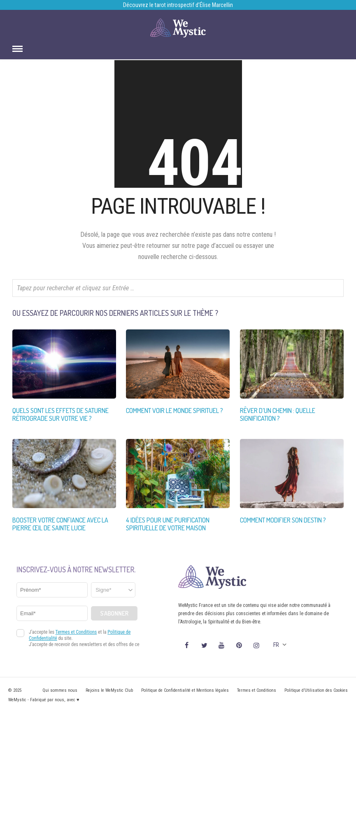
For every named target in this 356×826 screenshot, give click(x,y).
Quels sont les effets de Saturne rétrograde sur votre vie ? (60, 414)
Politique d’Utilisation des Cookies (316, 690)
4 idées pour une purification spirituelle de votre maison (167, 524)
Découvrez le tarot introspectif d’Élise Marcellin (178, 5)
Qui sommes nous (59, 690)
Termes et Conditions (256, 690)
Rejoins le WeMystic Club (109, 690)
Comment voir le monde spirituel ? (174, 410)
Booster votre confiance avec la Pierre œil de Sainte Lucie (60, 524)
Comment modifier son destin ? (283, 520)
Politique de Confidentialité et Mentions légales (185, 690)
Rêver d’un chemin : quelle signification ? (277, 414)
